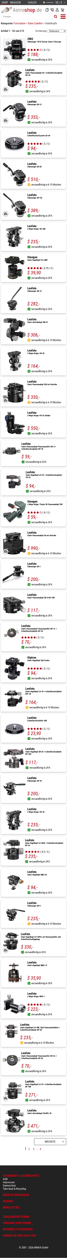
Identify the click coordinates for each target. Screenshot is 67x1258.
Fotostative (20, 23)
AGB (5, 1179)
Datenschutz (9, 1185)
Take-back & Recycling (14, 1188)
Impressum (9, 1182)
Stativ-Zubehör (35, 23)
